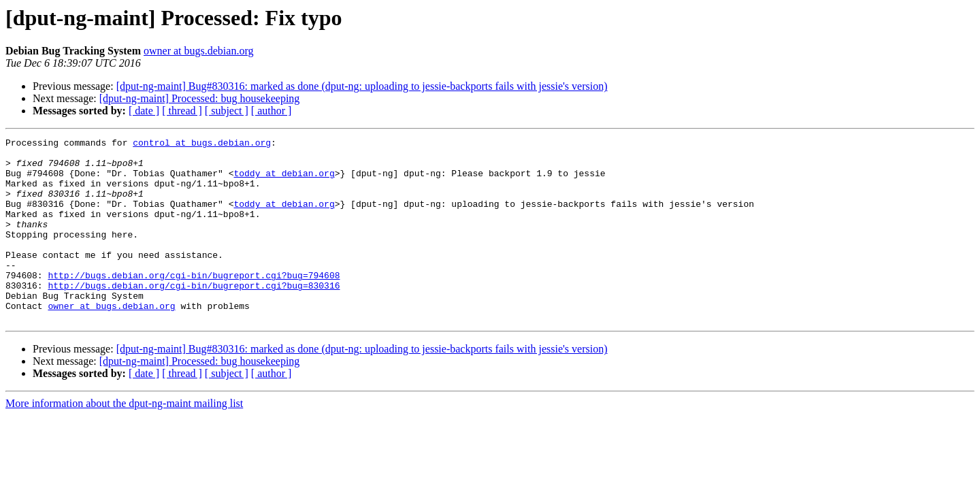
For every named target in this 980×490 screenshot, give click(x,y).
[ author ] (271, 110)
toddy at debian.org (283, 181)
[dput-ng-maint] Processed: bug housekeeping (199, 98)
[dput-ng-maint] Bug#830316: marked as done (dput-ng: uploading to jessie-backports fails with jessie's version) (362, 86)
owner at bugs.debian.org (198, 50)
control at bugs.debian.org (202, 144)
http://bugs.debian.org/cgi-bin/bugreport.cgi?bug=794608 (194, 303)
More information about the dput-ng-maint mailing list (124, 440)
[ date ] (144, 110)
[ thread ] (182, 110)
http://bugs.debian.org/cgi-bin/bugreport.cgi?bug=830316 (194, 316)
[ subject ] (226, 110)
